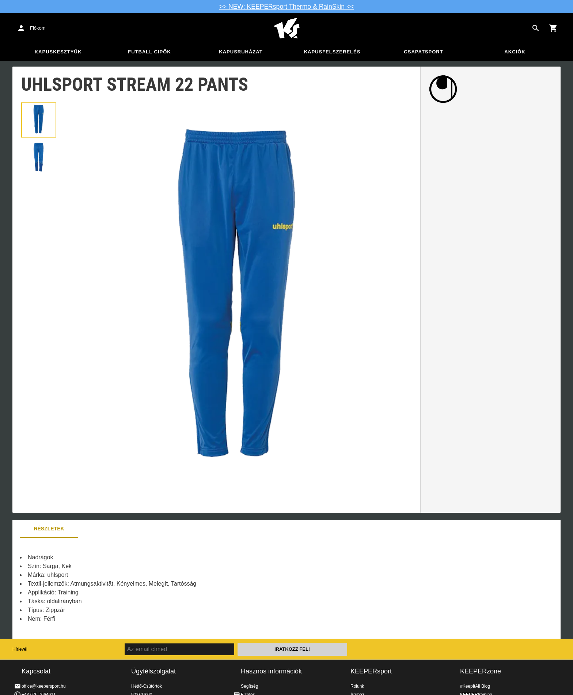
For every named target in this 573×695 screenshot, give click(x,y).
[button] (38, 120)
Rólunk (357, 686)
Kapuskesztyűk (58, 52)
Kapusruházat (240, 52)
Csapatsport (423, 52)
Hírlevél (19, 649)
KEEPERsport (371, 671)
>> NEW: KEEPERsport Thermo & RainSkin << (286, 6)
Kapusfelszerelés (332, 52)
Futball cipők (149, 52)
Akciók (514, 52)
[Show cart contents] (553, 28)
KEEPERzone (480, 671)
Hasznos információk (271, 671)
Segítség (249, 686)
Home (286, 28)
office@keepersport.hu (44, 686)
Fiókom (38, 28)
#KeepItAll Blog (475, 686)
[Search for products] (535, 28)
